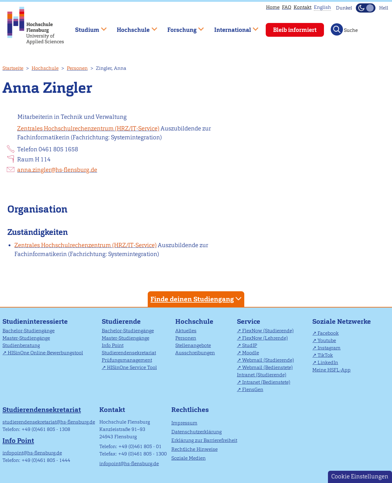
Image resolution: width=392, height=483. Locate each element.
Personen (77, 68)
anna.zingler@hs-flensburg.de (57, 170)
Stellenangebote (193, 345)
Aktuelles (185, 330)
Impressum (184, 423)
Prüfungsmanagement (127, 360)
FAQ (286, 7)
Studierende (121, 321)
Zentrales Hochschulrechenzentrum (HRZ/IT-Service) (88, 128)
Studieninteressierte (35, 321)
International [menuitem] (231, 27)
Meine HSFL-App (331, 370)
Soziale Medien (188, 458)
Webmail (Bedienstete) (267, 367)
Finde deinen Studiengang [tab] (196, 299)
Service (248, 321)
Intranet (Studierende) (261, 375)
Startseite (12, 68)
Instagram (329, 348)
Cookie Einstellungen (359, 476)
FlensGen (252, 389)
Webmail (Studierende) (268, 360)
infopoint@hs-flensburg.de (32, 453)
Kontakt (302, 7)
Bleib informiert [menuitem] (295, 30)
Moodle (250, 352)
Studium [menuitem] (86, 27)
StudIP (249, 345)
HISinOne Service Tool (132, 367)
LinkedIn (328, 362)
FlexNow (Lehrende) (265, 338)
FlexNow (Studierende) (268, 330)
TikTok (325, 355)
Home (273, 7)
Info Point (113, 345)
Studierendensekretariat (129, 352)
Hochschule (45, 68)
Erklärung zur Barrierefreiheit (204, 440)
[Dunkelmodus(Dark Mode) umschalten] (365, 8)
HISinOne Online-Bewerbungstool (45, 352)
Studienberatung (21, 345)
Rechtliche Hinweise (194, 449)
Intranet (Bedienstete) (266, 382)
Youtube (327, 340)
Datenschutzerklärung (196, 431)
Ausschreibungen (195, 352)
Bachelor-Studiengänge (28, 330)
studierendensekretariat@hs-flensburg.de (48, 422)
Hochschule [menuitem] (132, 27)
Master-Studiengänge (26, 338)
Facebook (328, 333)
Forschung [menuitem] (181, 27)
